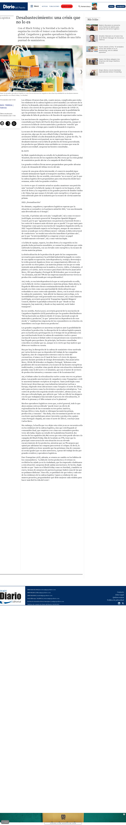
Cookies (5, 822)
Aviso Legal (119, 595)
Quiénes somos (118, 597)
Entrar (111, 6)
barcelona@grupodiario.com (47, 590)
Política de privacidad (115, 600)
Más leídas (92, 19)
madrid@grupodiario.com (44, 595)
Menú (36, 6)
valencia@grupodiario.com (51, 598)
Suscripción (120, 6)
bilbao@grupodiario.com (43, 592)
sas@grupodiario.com (57, 601)
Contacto (120, 592)
